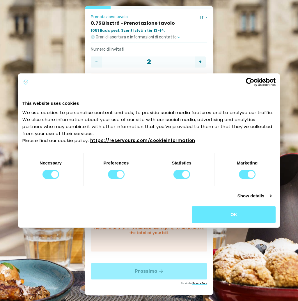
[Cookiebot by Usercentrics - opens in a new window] (250, 82)
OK (233, 214)
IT (202, 17)
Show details (251, 195)
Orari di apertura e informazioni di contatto (135, 37)
